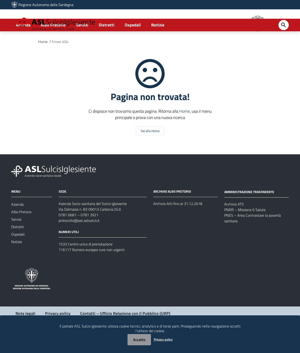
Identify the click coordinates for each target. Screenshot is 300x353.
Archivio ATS (234, 223)
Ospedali (133, 43)
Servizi (82, 43)
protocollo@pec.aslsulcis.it (79, 239)
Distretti (106, 43)
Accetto (139, 339)
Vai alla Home (150, 149)
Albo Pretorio (53, 43)
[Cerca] (283, 44)
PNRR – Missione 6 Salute (245, 228)
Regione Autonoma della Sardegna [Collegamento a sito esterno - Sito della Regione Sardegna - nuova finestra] (46, 4)
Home (43, 60)
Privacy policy (163, 339)
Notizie (157, 43)
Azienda (23, 43)
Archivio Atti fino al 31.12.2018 (177, 222)
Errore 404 (60, 60)
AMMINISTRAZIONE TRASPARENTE (249, 210)
